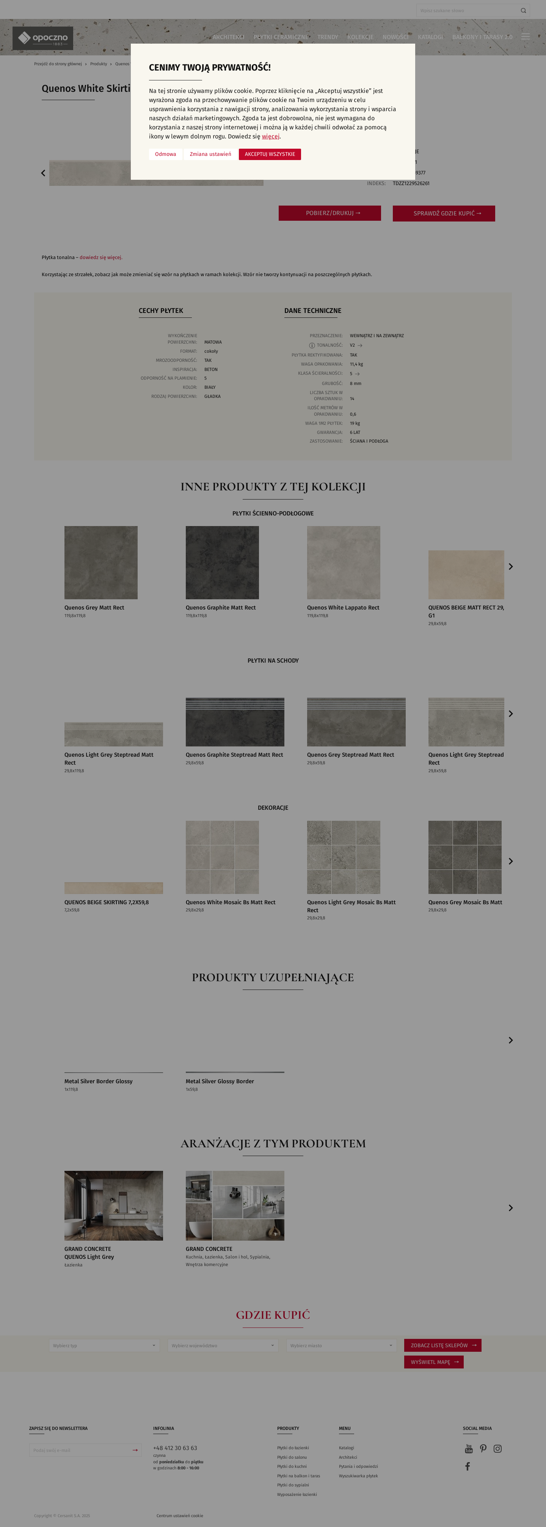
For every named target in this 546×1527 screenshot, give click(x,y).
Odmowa (165, 154)
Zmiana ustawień (210, 154)
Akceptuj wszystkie (270, 154)
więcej (270, 137)
